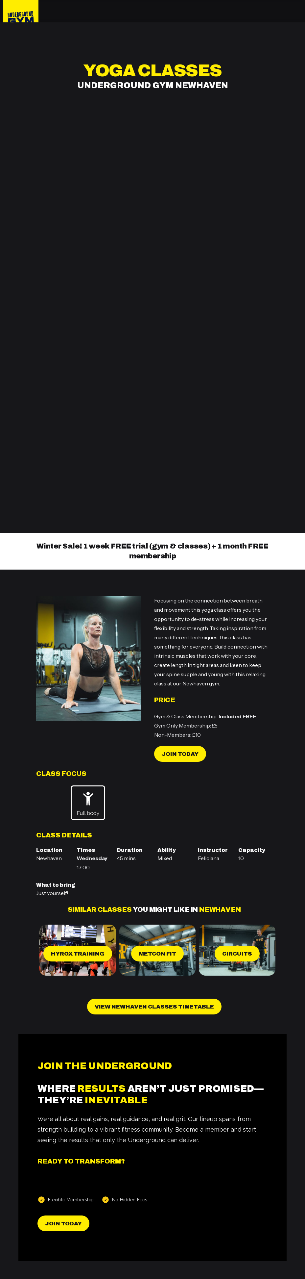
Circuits (237, 954)
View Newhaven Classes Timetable (154, 1007)
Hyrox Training (78, 954)
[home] (20, 11)
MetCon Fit (157, 954)
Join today (180, 754)
